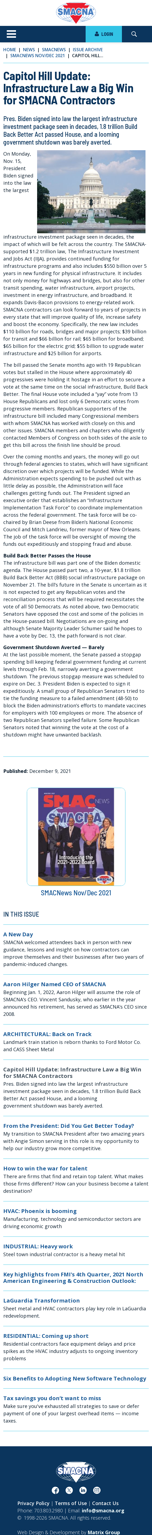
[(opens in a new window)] (55, 1491)
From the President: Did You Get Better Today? (68, 1126)
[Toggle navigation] (11, 34)
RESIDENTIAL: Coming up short (46, 1336)
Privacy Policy (33, 1503)
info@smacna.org (103, 1510)
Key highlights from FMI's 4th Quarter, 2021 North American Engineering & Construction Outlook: (73, 1277)
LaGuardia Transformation (41, 1300)
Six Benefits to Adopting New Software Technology (74, 1378)
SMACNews (54, 50)
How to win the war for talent (45, 1168)
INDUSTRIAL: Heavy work (38, 1246)
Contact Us (105, 1503)
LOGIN (104, 34)
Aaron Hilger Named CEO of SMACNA (54, 984)
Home (9, 50)
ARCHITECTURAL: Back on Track (47, 1034)
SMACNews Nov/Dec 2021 (37, 56)
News (29, 50)
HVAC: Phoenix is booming (40, 1211)
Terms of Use (71, 1503)
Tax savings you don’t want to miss (52, 1398)
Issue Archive (88, 50)
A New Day (18, 934)
